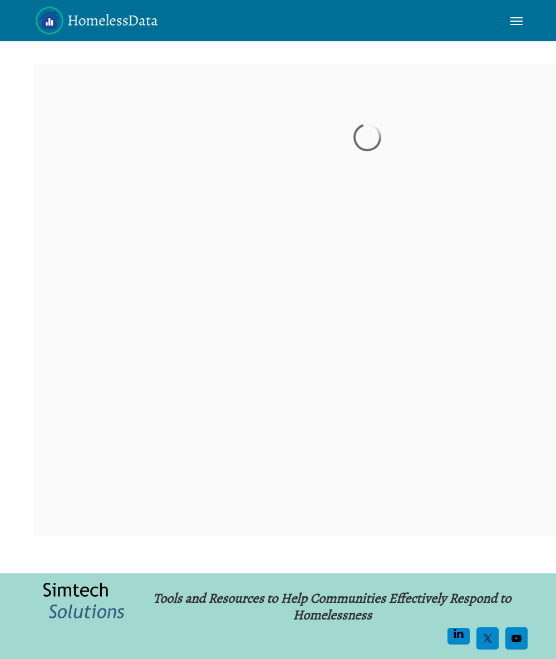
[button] (516, 20)
